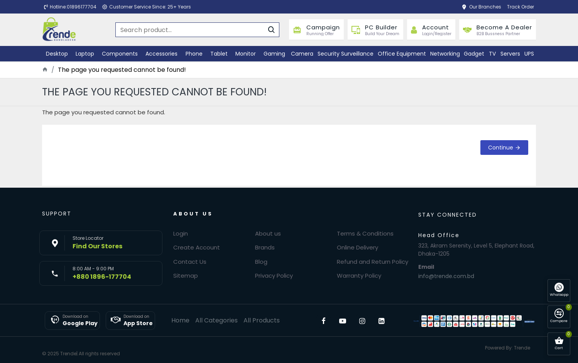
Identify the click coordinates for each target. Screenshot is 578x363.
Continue (500, 147)
